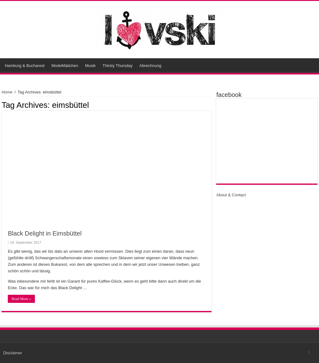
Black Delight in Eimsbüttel (45, 233)
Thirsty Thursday (117, 65)
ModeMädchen (64, 65)
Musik (90, 65)
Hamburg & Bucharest (25, 65)
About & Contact (231, 195)
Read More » (21, 299)
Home (7, 92)
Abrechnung (150, 65)
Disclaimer (12, 353)
